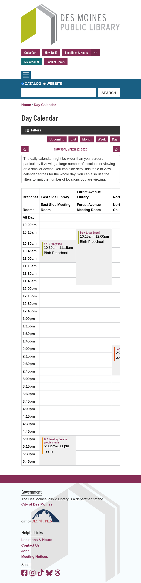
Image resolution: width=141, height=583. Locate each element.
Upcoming (56, 139)
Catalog (33, 84)
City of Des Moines (36, 504)
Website (54, 84)
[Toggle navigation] (26, 75)
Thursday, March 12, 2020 (70, 149)
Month (87, 139)
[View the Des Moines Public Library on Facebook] (24, 573)
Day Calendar (45, 105)
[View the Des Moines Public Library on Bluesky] (49, 573)
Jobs (25, 551)
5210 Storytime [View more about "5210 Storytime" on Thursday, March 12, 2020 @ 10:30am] (53, 244)
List (73, 139)
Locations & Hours (76, 52)
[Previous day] (25, 149)
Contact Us (30, 545)
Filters (36, 130)
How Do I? (51, 52)
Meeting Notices (34, 557)
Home (26, 105)
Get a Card (30, 52)
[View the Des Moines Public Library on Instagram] (33, 573)
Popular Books (56, 62)
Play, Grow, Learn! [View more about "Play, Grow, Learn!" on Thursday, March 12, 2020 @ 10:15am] (90, 232)
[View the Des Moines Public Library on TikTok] (41, 573)
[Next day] (116, 149)
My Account (31, 62)
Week (102, 139)
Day (114, 139)
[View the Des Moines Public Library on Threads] (58, 573)
